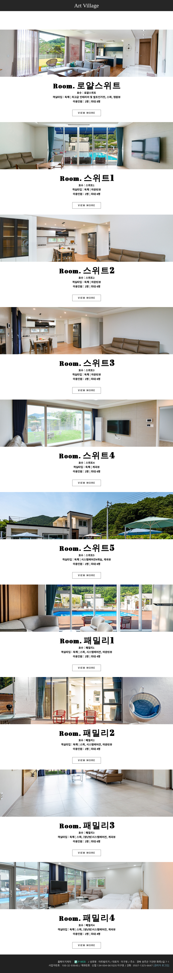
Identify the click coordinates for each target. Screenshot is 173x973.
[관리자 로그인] (161, 965)
